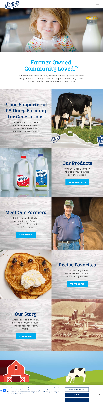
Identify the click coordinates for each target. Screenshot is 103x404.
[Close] (100, 395)
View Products (77, 182)
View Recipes (77, 284)
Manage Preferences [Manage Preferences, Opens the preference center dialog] (76, 390)
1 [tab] (51, 48)
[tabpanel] (51, 30)
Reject (76, 396)
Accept (76, 401)
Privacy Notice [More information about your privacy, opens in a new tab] (20, 395)
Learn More (25, 235)
